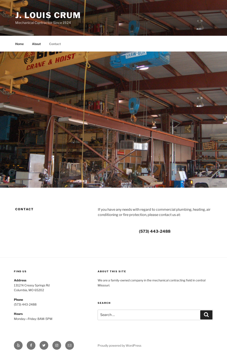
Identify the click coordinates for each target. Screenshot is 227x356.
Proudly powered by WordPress (119, 345)
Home (19, 44)
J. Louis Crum (48, 15)
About (36, 44)
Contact (55, 44)
